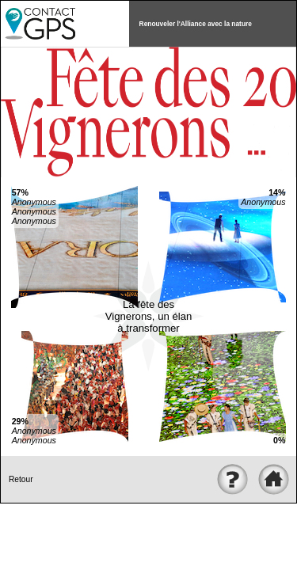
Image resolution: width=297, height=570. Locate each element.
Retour (21, 479)
